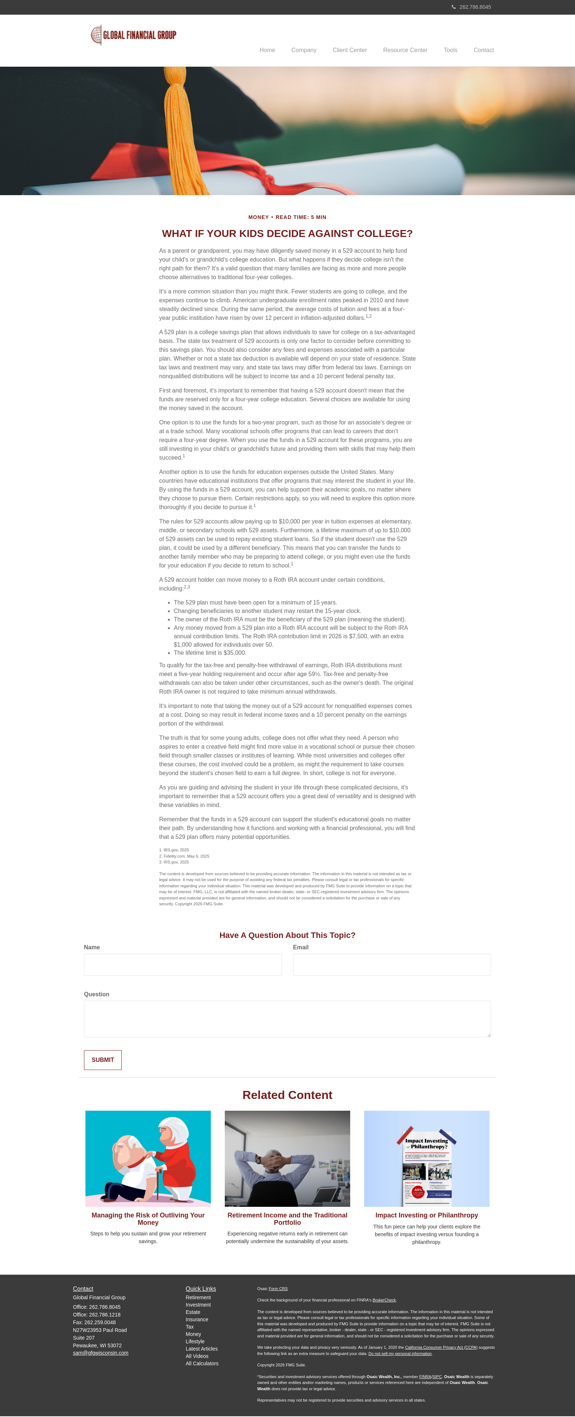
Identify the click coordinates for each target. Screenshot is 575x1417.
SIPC (437, 1377)
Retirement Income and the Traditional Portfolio (287, 1219)
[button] (294, 40)
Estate (193, 1313)
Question (96, 995)
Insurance (197, 1320)
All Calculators (202, 1364)
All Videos (197, 1357)
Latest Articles (202, 1349)
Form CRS (278, 1289)
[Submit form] (103, 1061)
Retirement (198, 1298)
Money (193, 1335)
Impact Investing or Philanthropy (427, 1216)
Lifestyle (195, 1342)
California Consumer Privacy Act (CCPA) (441, 1348)
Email (301, 948)
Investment (198, 1305)
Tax (190, 1327)
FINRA (425, 1377)
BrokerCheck (384, 1301)
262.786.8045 (471, 7)
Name (92, 948)
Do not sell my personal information (400, 1354)
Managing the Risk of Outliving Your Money (148, 1219)
